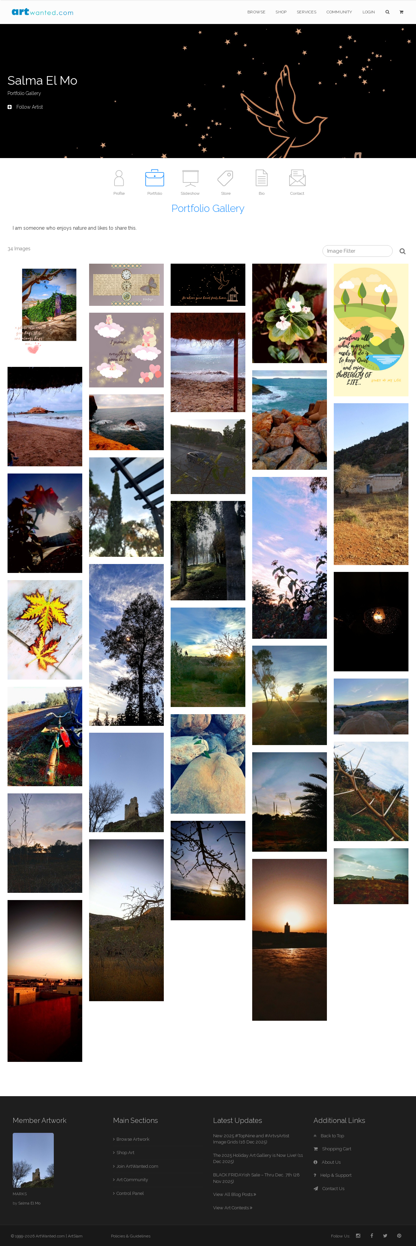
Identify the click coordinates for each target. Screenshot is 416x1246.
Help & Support (333, 1175)
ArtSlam (75, 1236)
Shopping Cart (332, 1148)
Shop (281, 12)
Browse (256, 12)
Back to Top (329, 1135)
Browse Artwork (133, 1139)
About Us (327, 1162)
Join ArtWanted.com (137, 1166)
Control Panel (130, 1193)
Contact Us (329, 1188)
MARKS (20, 1193)
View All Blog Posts (234, 1194)
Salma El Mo (29, 1203)
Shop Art (125, 1152)
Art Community (132, 1179)
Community (339, 12)
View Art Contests (232, 1207)
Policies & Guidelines (130, 1236)
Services (306, 12)
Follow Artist (25, 107)
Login (369, 12)
